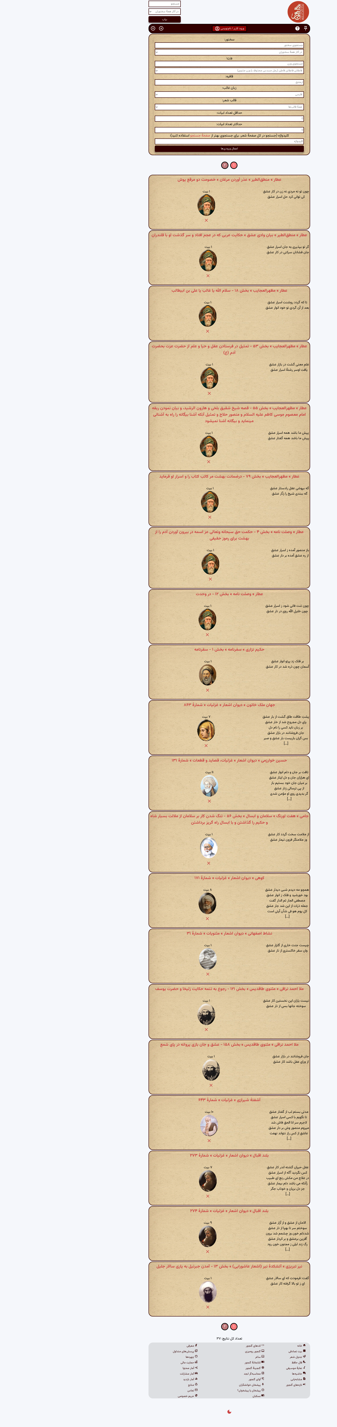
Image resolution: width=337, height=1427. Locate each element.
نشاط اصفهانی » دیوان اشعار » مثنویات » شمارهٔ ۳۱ (168, 933)
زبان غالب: (168, 88)
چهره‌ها (131, 1357)
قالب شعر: (168, 100)
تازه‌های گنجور (235, 1385)
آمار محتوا (129, 1368)
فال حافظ (238, 1363)
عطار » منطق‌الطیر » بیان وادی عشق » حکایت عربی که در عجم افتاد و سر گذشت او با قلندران (168, 235)
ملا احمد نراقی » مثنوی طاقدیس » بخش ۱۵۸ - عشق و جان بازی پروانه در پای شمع (168, 1044)
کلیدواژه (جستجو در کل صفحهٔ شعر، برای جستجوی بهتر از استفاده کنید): (168, 135)
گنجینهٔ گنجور (194, 1368)
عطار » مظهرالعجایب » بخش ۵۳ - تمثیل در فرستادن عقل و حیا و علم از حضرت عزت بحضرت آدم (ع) (168, 349)
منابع (132, 1385)
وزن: (168, 58)
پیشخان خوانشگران (191, 1385)
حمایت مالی (128, 1363)
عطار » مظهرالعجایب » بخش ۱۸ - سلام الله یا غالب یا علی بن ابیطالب (169, 290)
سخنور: (169, 39)
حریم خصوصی (127, 1396)
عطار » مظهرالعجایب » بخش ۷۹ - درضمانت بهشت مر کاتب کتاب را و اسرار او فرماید (168, 476)
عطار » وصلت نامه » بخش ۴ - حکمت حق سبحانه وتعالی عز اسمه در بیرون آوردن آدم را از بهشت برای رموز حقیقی (168, 535)
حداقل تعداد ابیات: (168, 113)
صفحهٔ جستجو (139, 135)
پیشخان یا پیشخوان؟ (190, 1391)
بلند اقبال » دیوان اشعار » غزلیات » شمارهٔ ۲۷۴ (168, 1211)
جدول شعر (237, 1357)
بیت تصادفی (236, 1351)
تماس (132, 1391)
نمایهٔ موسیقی (235, 1368)
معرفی (131, 1346)
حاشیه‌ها (238, 1374)
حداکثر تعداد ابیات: (168, 124)
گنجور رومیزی (194, 1351)
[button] (245, 28)
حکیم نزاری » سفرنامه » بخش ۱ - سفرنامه (168, 649)
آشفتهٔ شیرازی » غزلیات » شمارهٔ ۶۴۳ (169, 1100)
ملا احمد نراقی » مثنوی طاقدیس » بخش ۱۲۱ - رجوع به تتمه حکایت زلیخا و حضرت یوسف (168, 989)
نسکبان (198, 1396)
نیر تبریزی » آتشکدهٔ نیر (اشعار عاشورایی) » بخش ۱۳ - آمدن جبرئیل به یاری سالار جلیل (168, 1266)
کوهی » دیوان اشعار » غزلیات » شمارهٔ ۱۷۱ (169, 878)
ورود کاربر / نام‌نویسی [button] (168, 28)
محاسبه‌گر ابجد (193, 1374)
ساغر (199, 1357)
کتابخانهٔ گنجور (194, 1363)
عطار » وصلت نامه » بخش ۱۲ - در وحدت (168, 594)
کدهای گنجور (194, 1346)
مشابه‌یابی (237, 1379)
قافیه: (168, 76)
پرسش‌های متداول (124, 1351)
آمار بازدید (129, 1379)
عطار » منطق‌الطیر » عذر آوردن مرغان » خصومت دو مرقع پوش (169, 179)
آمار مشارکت (128, 1374)
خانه (240, 1346)
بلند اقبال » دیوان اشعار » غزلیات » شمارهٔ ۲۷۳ (168, 1155)
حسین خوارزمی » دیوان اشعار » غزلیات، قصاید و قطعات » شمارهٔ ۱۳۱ (168, 760)
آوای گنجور (196, 1379)
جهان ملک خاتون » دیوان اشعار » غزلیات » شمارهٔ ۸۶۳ (168, 705)
